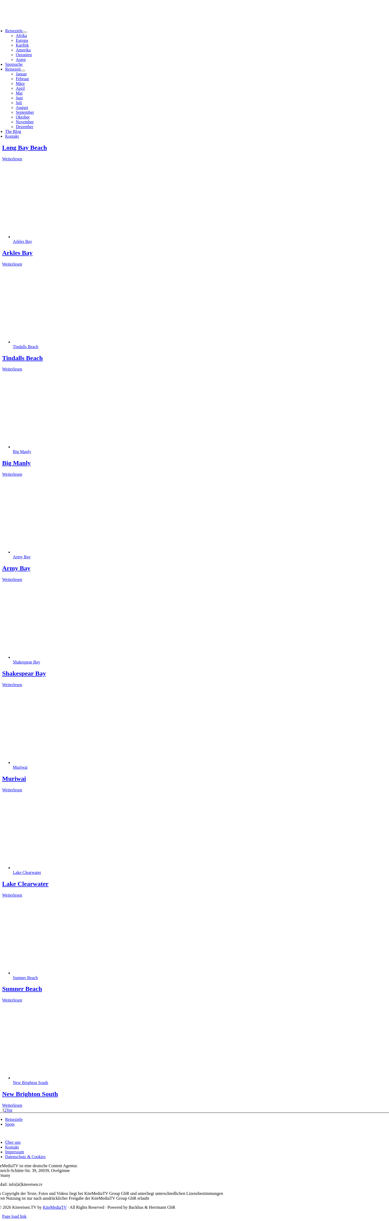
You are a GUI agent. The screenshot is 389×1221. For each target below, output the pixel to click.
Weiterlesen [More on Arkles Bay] (12, 264)
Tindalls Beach (25, 346)
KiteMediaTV (55, 1207)
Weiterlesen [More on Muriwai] (12, 790)
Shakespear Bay (26, 662)
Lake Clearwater (27, 872)
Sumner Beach (25, 977)
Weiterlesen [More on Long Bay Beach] (12, 159)
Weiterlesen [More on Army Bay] (12, 579)
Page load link (14, 1216)
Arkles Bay (22, 241)
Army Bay (22, 557)
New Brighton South (30, 1082)
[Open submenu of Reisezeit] (23, 70)
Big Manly (22, 451)
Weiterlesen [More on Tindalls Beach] (12, 369)
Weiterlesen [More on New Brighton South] (12, 1105)
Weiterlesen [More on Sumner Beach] (12, 1000)
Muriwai (20, 767)
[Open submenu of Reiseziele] (25, 32)
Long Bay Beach (24, 147)
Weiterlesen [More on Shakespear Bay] (12, 684)
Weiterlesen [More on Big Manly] (12, 474)
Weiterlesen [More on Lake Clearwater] (12, 895)
